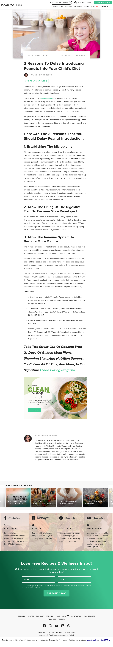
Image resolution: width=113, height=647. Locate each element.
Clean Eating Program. (58, 370)
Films (86, 7)
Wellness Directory (56, 619)
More (104, 7)
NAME (26, 579)
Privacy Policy (70, 632)
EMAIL (63, 579)
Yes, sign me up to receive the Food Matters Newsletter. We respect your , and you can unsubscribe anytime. (58, 586)
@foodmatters (14, 518)
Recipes (68, 7)
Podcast (78, 7)
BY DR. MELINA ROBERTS (46, 436)
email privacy (78, 585)
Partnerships (89, 616)
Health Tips (43, 56)
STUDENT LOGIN (82, 2)
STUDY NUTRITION (102, 2)
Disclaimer (42, 632)
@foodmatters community (43, 518)
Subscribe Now (56, 593)
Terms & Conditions (55, 632)
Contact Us (76, 616)
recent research (47, 98)
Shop (94, 7)
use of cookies (92, 640)
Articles (49, 616)
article (32, 56)
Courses (57, 7)
